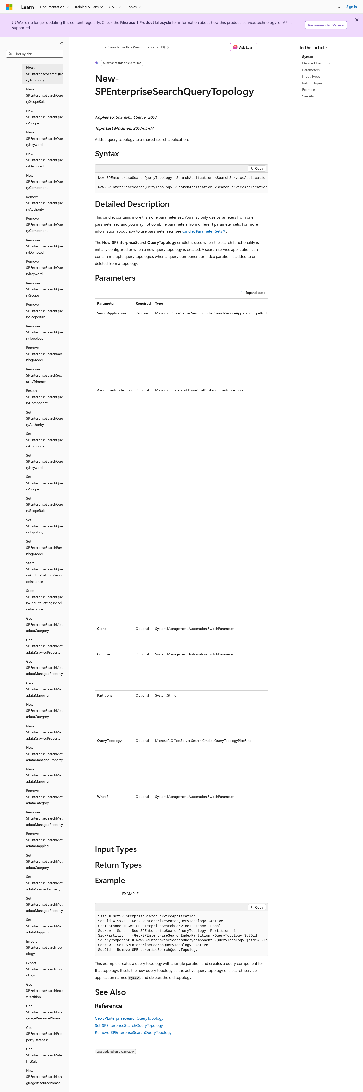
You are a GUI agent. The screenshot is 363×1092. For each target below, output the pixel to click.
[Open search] (339, 6)
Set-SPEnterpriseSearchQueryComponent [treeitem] (44, 439)
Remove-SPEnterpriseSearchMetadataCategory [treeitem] (44, 796)
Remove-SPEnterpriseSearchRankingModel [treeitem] (44, 353)
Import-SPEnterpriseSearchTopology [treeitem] (44, 947)
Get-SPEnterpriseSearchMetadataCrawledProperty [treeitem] (44, 646)
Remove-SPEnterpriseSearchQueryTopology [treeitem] (44, 332)
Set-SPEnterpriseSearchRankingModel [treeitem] (44, 547)
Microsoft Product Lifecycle (145, 22)
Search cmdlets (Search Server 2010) (136, 47)
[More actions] (263, 47)
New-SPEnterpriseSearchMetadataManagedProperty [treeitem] (44, 753)
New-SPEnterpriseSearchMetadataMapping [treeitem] (44, 775)
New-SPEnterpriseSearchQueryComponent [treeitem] (44, 181)
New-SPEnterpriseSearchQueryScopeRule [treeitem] (44, 95)
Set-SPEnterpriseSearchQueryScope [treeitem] (44, 482)
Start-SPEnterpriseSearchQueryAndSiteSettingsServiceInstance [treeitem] (44, 572)
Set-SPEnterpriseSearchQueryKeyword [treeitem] (44, 461)
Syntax (307, 56)
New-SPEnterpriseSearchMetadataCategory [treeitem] (44, 710)
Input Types (311, 76)
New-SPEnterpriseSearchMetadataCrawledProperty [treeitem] (44, 732)
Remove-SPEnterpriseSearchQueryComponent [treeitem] (44, 224)
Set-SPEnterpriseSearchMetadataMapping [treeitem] (44, 925)
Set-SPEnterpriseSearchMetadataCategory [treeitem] (44, 861)
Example (308, 89)
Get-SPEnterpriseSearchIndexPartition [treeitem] (44, 990)
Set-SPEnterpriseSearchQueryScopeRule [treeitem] (44, 504)
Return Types (312, 83)
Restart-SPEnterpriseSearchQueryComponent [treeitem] (44, 396)
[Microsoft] (9, 7)
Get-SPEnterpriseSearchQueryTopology (129, 1018)
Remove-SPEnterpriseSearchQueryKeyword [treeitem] (44, 267)
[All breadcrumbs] (99, 47)
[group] (181, 183)
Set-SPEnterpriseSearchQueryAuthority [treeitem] (44, 418)
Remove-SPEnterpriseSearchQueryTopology (133, 1032)
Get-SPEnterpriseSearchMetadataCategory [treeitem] (44, 624)
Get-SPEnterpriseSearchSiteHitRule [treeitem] (44, 1055)
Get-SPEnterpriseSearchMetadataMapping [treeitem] (44, 689)
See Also (308, 96)
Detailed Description (318, 63)
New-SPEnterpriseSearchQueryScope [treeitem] (44, 116)
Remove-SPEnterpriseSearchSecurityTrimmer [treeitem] (44, 375)
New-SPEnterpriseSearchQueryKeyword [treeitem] (44, 138)
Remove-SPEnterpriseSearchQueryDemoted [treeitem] (44, 246)
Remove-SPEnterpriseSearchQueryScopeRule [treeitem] (44, 310)
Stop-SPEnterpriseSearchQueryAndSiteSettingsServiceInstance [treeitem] (44, 599)
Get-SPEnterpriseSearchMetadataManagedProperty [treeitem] (44, 667)
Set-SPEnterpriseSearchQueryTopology (129, 1025)
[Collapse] (61, 43)
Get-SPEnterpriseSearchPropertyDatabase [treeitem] (44, 1033)
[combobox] (34, 54)
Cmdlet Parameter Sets (202, 231)
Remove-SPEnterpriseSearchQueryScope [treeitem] (44, 289)
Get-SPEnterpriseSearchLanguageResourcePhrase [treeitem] (44, 1011)
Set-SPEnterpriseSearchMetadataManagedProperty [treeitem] (44, 904)
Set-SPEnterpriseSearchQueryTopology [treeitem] (44, 525)
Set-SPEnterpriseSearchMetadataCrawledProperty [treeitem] (44, 882)
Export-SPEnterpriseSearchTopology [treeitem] (44, 968)
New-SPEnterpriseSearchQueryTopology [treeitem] (44, 73)
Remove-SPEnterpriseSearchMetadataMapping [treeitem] (44, 839)
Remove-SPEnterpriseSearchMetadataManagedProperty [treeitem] (44, 818)
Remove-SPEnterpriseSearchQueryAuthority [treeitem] (44, 203)
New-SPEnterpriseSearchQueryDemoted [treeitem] (44, 159)
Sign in (351, 6)
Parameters (311, 69)
